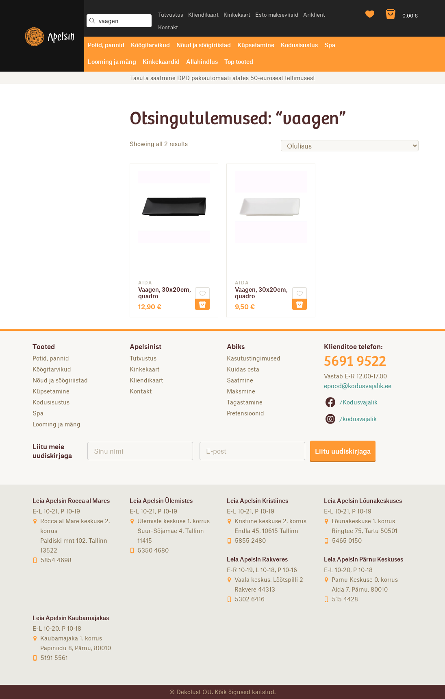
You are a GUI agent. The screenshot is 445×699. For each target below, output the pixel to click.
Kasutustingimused (253, 358)
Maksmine (241, 391)
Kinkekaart (237, 14)
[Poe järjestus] (350, 145)
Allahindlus (202, 61)
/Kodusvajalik (351, 402)
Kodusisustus (299, 44)
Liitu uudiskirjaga (343, 451)
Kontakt (168, 27)
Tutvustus (170, 14)
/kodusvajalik (350, 418)
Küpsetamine (255, 44)
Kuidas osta (243, 369)
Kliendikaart (203, 14)
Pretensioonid (245, 413)
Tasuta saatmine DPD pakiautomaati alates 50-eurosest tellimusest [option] (222, 77)
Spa (329, 44)
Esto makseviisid (276, 14)
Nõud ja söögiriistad (203, 44)
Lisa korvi (202, 304)
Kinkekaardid (161, 61)
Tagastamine (245, 402)
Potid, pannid (106, 44)
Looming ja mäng (112, 61)
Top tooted (238, 61)
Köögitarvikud (150, 44)
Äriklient (314, 14)
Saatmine (240, 380)
